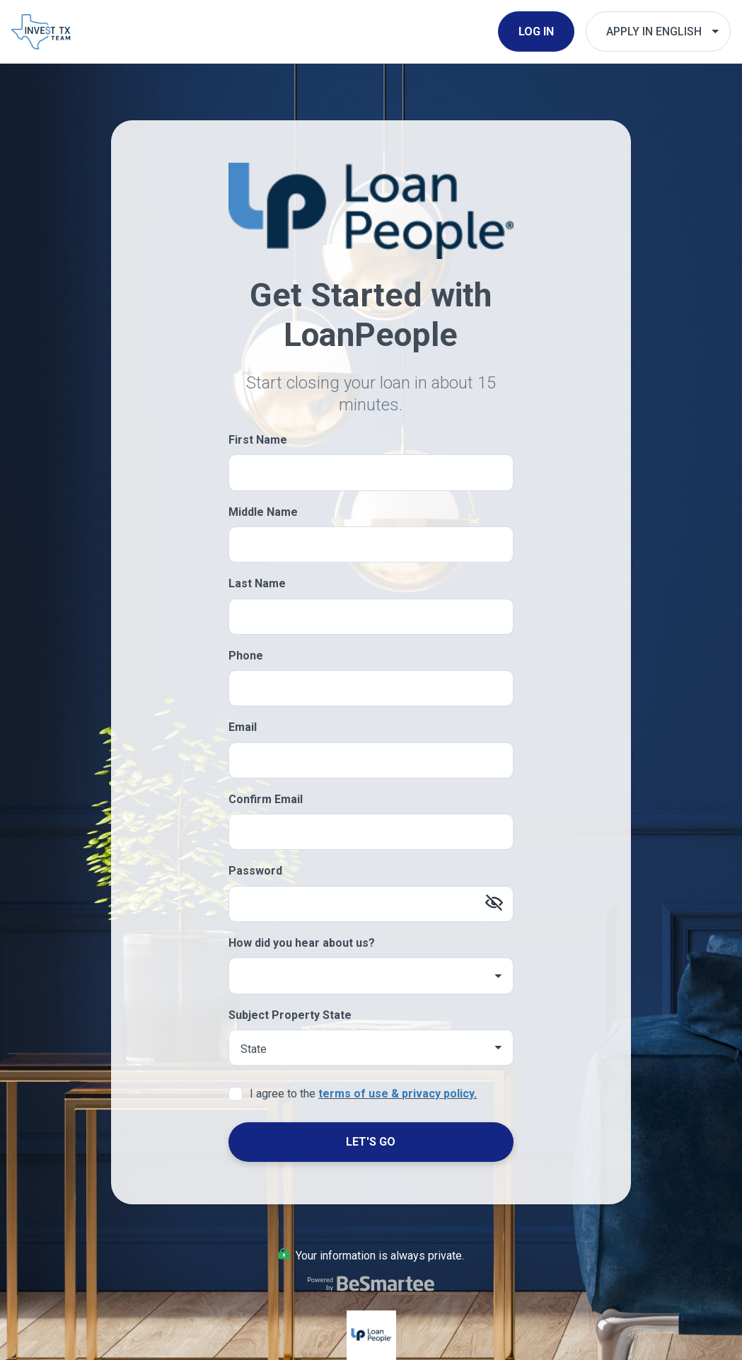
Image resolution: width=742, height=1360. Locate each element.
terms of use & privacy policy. (397, 1093)
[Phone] (370, 688)
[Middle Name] (370, 544)
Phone (245, 655)
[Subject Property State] (370, 1048)
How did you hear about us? (301, 943)
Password (255, 870)
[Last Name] (370, 617)
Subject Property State (290, 1015)
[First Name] (370, 472)
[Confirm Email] (370, 832)
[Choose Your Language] (658, 31)
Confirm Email (265, 799)
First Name (257, 439)
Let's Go (370, 1141)
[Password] (370, 904)
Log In (536, 31)
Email (242, 727)
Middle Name (263, 512)
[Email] (370, 760)
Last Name (257, 583)
